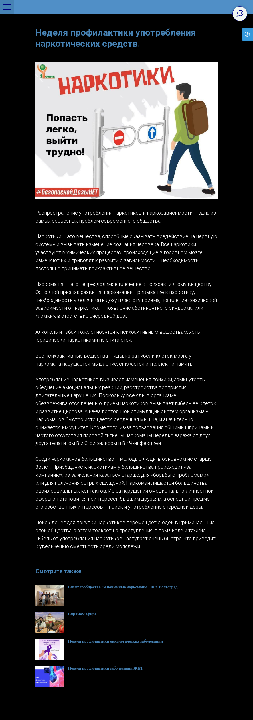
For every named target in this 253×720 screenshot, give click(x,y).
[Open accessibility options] (247, 34)
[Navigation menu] (7, 7)
